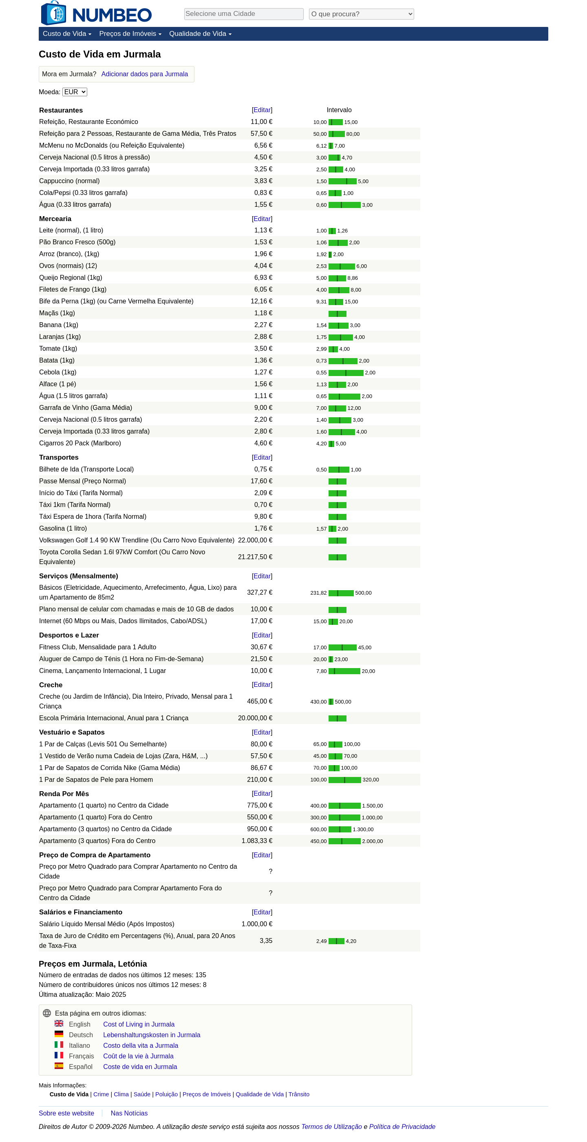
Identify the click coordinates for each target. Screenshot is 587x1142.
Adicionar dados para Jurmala (145, 74)
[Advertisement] (487, 99)
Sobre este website (66, 1113)
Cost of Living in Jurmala (138, 1024)
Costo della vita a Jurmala (140, 1045)
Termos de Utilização (331, 1126)
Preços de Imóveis (127, 34)
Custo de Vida (64, 34)
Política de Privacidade (402, 1126)
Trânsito (299, 1094)
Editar (262, 109)
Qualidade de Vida (197, 34)
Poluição (166, 1094)
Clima (121, 1094)
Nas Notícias (129, 1113)
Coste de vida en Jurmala (140, 1066)
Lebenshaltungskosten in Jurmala (151, 1034)
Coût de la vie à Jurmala (138, 1056)
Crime (101, 1094)
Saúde (142, 1094)
